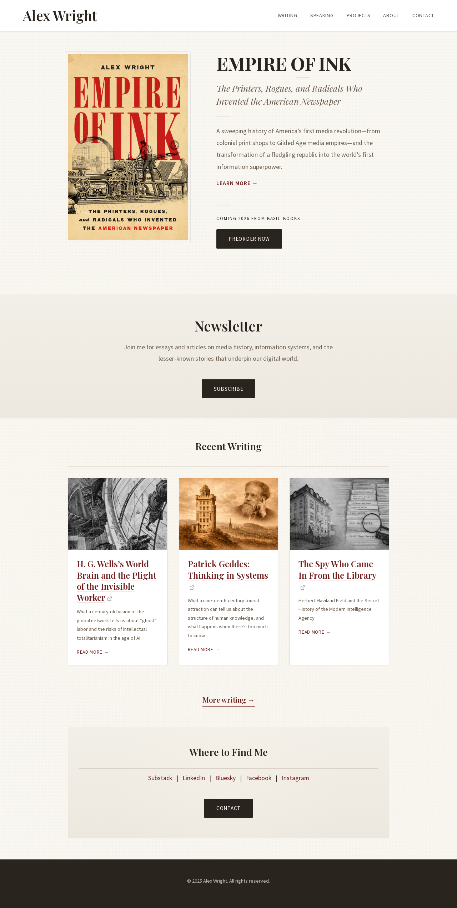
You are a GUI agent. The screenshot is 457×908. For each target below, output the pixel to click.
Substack (160, 778)
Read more (90, 652)
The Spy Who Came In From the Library (337, 569)
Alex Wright (60, 15)
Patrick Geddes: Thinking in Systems (228, 569)
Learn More (233, 182)
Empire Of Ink (283, 63)
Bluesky (225, 778)
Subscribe (228, 388)
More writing (224, 699)
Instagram (295, 778)
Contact (228, 808)
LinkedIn (193, 778)
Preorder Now (249, 238)
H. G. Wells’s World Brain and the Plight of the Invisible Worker (116, 580)
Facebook (258, 778)
